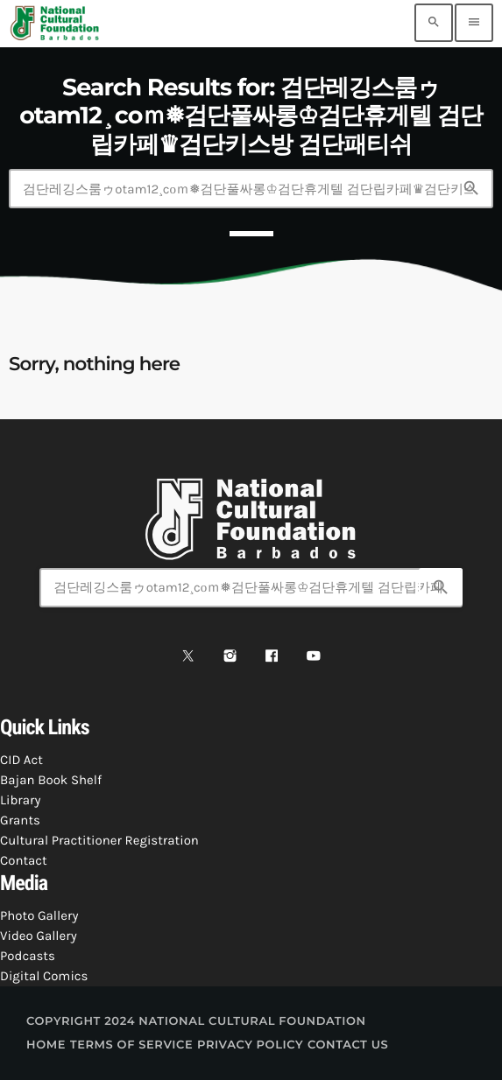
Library (20, 800)
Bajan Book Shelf (51, 780)
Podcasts (27, 956)
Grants (20, 820)
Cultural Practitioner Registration (99, 840)
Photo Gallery (39, 915)
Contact (23, 860)
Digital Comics (44, 976)
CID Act (21, 760)
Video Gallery (38, 935)
